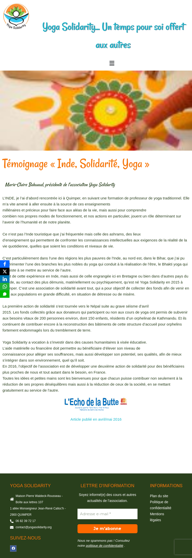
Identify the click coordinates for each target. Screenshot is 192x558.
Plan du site (159, 496)
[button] (112, 63)
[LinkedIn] (5, 279)
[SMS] (5, 294)
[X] (5, 271)
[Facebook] (5, 264)
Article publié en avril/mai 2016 (96, 419)
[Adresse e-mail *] (107, 514)
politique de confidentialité (104, 545)
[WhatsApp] (5, 286)
